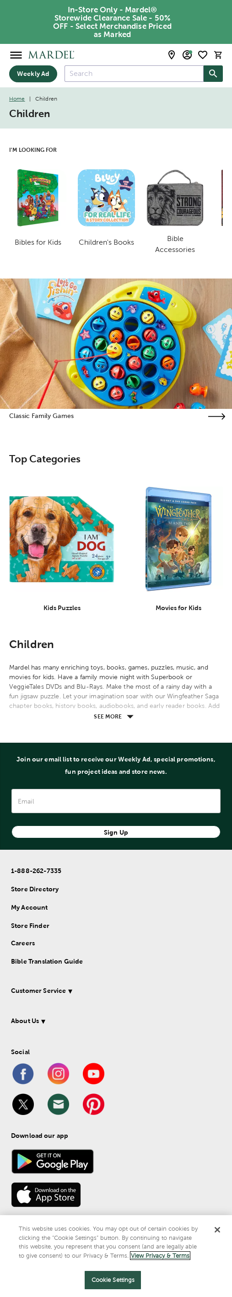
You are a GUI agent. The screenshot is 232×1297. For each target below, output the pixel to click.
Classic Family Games (41, 415)
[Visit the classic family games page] (216, 416)
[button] (109, 992)
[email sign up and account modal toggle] (187, 54)
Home (17, 99)
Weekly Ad (33, 73)
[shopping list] (202, 54)
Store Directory (35, 889)
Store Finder (30, 925)
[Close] (217, 1230)
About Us (25, 1020)
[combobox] (134, 73)
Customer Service (38, 990)
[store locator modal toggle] (171, 54)
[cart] (218, 54)
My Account (29, 907)
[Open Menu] (16, 54)
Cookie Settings (113, 1279)
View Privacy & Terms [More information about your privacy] (160, 1255)
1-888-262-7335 (36, 870)
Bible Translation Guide (47, 961)
